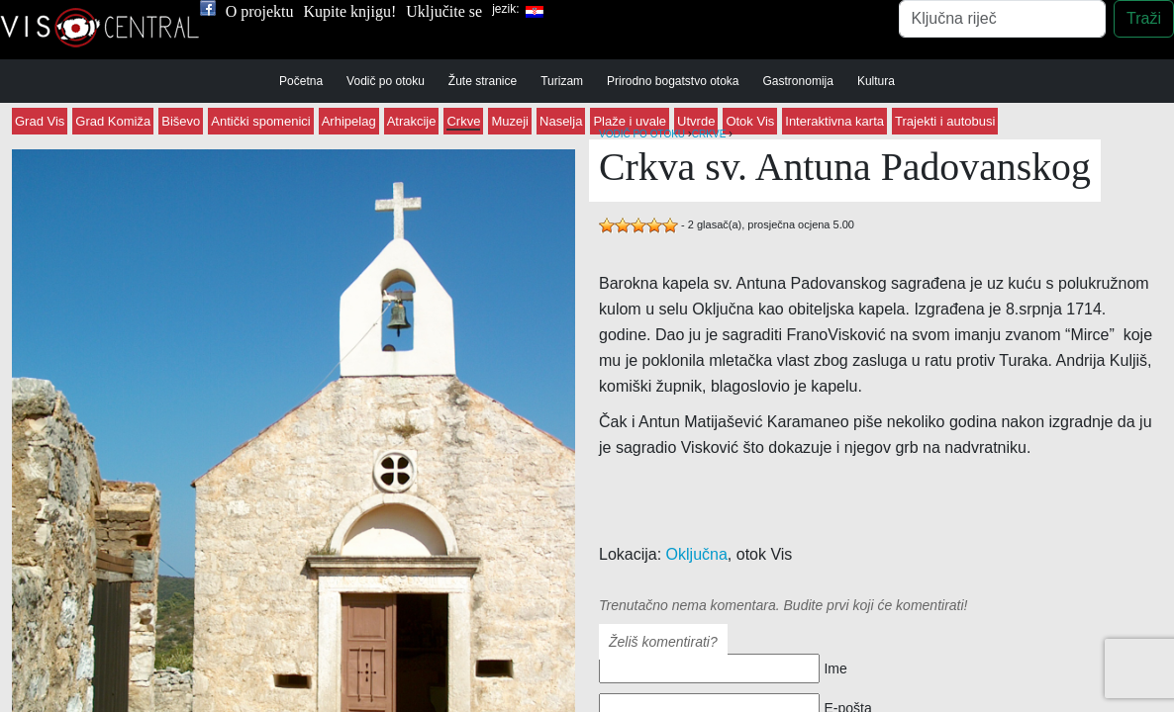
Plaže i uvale (629, 121)
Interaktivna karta (834, 121)
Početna (301, 81)
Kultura (876, 81)
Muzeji (510, 121)
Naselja (560, 121)
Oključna (697, 554)
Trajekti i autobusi (945, 121)
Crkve (463, 121)
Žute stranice (482, 81)
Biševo (180, 121)
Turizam (561, 81)
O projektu (260, 11)
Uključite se (444, 11)
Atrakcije (412, 121)
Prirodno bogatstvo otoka (672, 81)
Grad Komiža (112, 121)
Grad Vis (39, 121)
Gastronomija (798, 81)
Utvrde (696, 121)
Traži (1143, 18)
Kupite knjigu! (350, 11)
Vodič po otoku (385, 81)
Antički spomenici (260, 121)
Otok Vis (750, 121)
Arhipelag (349, 121)
